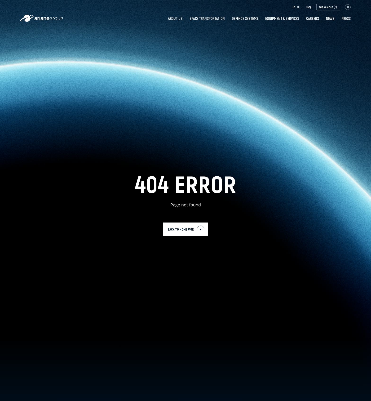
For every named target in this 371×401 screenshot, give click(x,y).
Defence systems (245, 18)
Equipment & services (282, 18)
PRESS (346, 18)
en (296, 7)
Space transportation (207, 18)
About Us (175, 18)
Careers (312, 18)
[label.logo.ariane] (41, 20)
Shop (309, 7)
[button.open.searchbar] (348, 7)
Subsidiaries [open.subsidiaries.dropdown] (328, 7)
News (330, 18)
